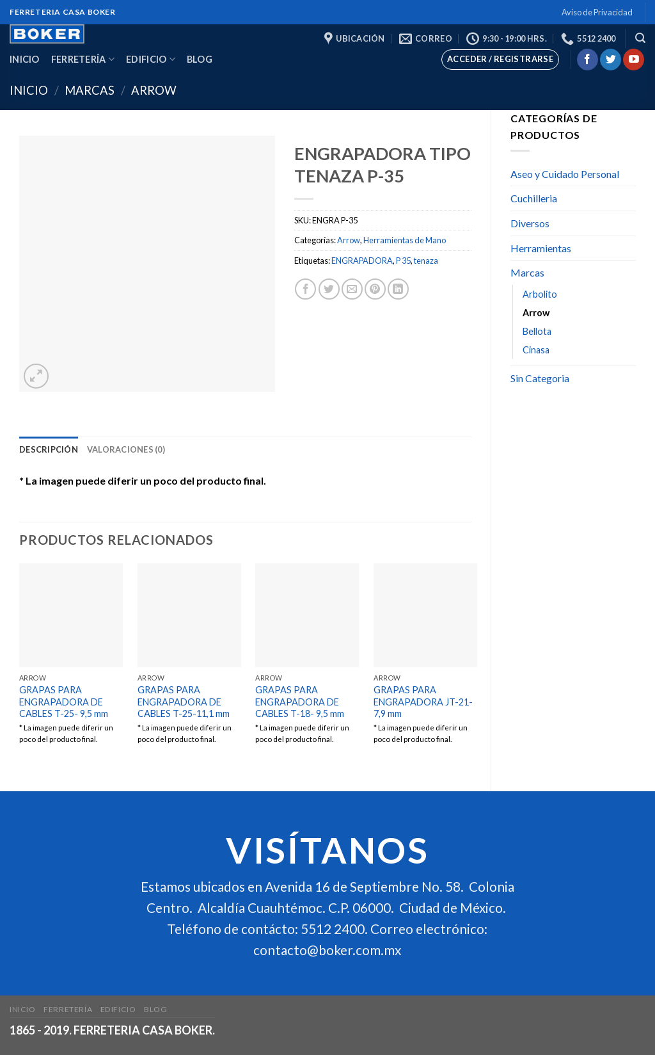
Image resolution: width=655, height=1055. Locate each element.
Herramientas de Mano (404, 240)
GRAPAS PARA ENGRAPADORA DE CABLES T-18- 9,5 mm (299, 701)
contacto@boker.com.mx (327, 950)
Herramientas (540, 248)
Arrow (154, 90)
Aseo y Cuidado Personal (564, 174)
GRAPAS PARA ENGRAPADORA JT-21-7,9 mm (423, 701)
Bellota (537, 331)
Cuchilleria (533, 198)
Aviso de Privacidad (597, 12)
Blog (199, 59)
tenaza (426, 260)
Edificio (150, 59)
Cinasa (536, 349)
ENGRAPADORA (362, 260)
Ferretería (82, 59)
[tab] (48, 449)
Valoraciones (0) (126, 449)
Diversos (529, 223)
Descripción (48, 449)
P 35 (403, 260)
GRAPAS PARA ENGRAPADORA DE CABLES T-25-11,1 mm (184, 701)
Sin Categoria (539, 378)
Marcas (89, 90)
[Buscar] (640, 38)
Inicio (25, 59)
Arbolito (540, 294)
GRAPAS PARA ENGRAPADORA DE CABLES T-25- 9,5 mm (63, 701)
